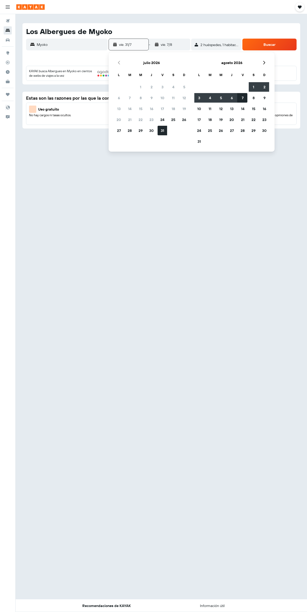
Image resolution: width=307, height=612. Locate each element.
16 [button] (151, 108)
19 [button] (184, 108)
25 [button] (173, 119)
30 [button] (151, 130)
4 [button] (173, 87)
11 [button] (173, 98)
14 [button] (130, 108)
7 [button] (130, 98)
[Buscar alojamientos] (8, 30)
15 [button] (140, 108)
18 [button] (173, 108)
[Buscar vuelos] (8, 20)
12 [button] (184, 98)
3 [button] (162, 87)
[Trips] (8, 94)
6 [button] (119, 98)
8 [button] (141, 98)
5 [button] (184, 87)
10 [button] (162, 98)
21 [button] (130, 119)
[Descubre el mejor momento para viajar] (8, 71)
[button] (8, 7)
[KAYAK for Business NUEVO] (8, 81)
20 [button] (119, 119)
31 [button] (162, 130)
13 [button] (119, 108)
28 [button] (130, 130)
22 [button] (141, 119)
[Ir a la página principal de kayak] (30, 7)
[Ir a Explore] (8, 52)
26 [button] (184, 119)
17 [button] (162, 108)
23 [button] (151, 119)
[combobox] (71, 44)
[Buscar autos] (8, 39)
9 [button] (152, 98)
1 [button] (140, 87)
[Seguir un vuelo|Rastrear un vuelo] (8, 62)
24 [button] (162, 119)
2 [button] (152, 87)
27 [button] (119, 130)
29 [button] (141, 130)
